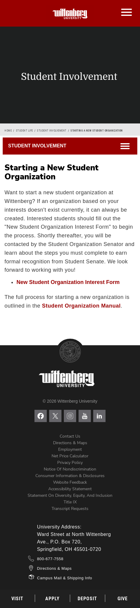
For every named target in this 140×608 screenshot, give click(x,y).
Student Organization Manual (81, 306)
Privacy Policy (70, 462)
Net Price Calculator (70, 456)
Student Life (24, 130)
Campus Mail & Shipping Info (64, 578)
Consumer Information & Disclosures (70, 476)
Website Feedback (70, 482)
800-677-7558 (50, 559)
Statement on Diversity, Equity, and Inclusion (70, 495)
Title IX (70, 502)
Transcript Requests (70, 508)
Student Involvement (52, 130)
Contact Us (70, 436)
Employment (70, 449)
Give (123, 598)
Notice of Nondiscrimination (70, 469)
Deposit (87, 598)
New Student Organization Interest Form (68, 282)
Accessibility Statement (70, 489)
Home (8, 130)
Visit (17, 598)
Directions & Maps (70, 443)
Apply (52, 598)
